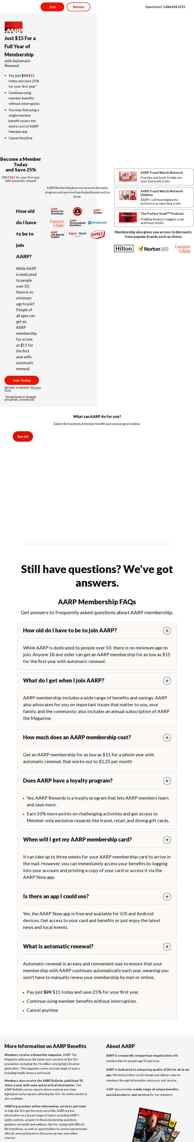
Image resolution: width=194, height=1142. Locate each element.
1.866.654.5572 (174, 7)
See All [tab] (22, 436)
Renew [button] (78, 7)
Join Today (22, 380)
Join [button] (52, 7)
